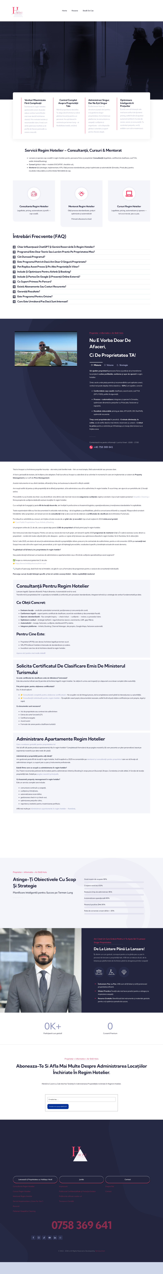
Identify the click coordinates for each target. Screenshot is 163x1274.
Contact (108, 1191)
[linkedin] (55, 1237)
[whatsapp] (60, 1237)
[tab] (96, 365)
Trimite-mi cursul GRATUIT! (58, 1106)
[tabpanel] (117, 401)
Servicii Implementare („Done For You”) (28, 1201)
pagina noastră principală (47, 774)
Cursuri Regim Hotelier (21, 1191)
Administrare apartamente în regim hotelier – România (53, 809)
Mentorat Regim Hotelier (22, 1196)
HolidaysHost (100, 1251)
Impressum (63, 1186)
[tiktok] (44, 1237)
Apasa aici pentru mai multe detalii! (30, 653)
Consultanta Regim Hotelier (23, 1186)
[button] (81, 247)
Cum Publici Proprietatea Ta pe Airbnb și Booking (34, 522)
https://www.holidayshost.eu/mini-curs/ (30, 563)
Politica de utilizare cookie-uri (70, 1196)
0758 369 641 (81, 1225)
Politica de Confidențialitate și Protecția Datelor (77, 1191)
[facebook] (33, 1237)
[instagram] (39, 1237)
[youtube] (49, 1237)
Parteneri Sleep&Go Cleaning (24, 1211)
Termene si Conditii (66, 1201)
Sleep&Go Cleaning (140, 497)
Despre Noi (109, 1186)
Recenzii (16, 1206)
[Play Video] (45, 348)
